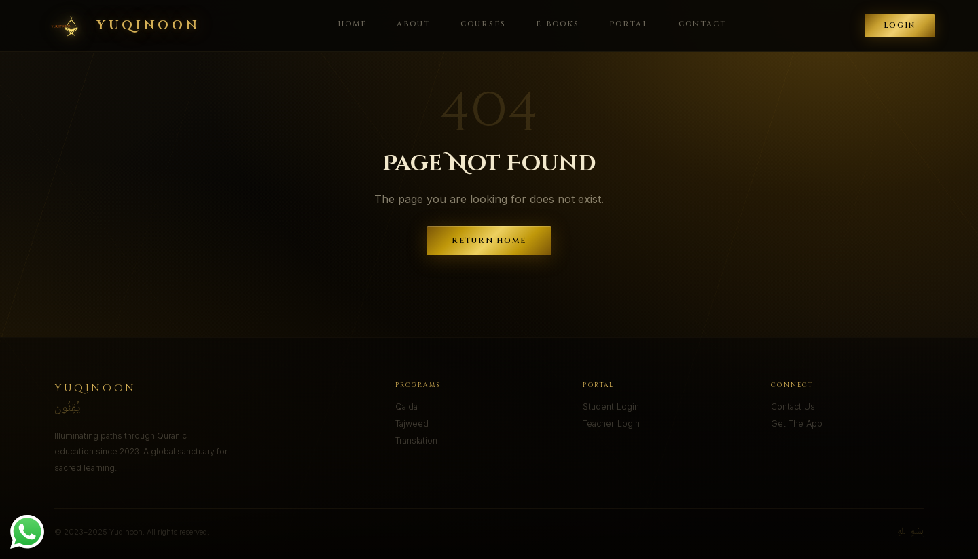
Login (900, 26)
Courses (483, 24)
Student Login (611, 406)
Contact (702, 24)
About (414, 24)
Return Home (489, 241)
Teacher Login (611, 423)
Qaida (406, 406)
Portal (629, 24)
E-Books (557, 24)
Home (352, 24)
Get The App (796, 423)
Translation (416, 440)
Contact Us (793, 406)
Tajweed (412, 423)
